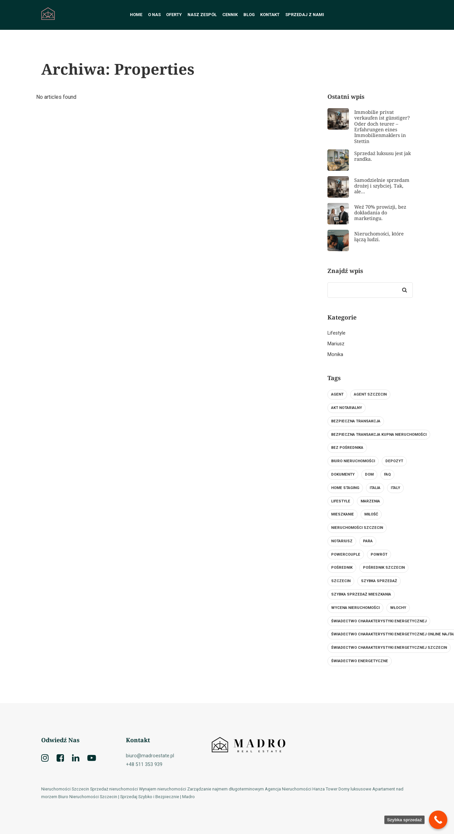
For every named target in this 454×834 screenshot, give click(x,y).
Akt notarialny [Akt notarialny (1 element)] (346, 408)
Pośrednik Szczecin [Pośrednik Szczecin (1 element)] (384, 567)
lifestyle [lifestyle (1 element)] (340, 501)
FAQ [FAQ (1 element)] (387, 474)
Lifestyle (336, 333)
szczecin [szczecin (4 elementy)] (341, 581)
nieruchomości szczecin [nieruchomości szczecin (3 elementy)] (357, 528)
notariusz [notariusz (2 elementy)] (342, 541)
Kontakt (270, 14)
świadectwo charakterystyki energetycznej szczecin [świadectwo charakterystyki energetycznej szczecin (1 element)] (389, 647)
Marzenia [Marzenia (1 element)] (370, 501)
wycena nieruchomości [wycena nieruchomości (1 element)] (355, 608)
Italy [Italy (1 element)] (395, 488)
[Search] (404, 290)
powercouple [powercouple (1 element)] (345, 554)
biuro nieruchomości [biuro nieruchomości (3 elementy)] (353, 461)
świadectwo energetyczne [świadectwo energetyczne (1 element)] (359, 661)
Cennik (230, 14)
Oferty (174, 14)
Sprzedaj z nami (304, 14)
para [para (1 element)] (368, 541)
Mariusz (336, 344)
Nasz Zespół (202, 14)
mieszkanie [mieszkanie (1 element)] (342, 514)
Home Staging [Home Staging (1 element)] (345, 488)
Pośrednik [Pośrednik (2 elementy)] (342, 567)
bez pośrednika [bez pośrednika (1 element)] (347, 447)
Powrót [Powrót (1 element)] (379, 554)
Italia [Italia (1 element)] (375, 488)
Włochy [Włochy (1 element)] (398, 608)
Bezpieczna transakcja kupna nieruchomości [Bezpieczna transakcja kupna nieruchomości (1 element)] (379, 434)
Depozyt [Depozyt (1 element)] (394, 461)
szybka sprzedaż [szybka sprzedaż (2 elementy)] (379, 581)
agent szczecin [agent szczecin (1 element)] (370, 394)
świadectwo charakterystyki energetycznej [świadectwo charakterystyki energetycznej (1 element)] (379, 621)
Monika (335, 354)
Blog (249, 14)
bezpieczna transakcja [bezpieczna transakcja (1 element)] (355, 421)
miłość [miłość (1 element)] (371, 514)
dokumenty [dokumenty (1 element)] (343, 474)
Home (136, 14)
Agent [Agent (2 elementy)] (337, 394)
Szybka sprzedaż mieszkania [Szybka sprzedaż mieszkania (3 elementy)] (361, 594)
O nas (154, 14)
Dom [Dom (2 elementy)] (369, 474)
